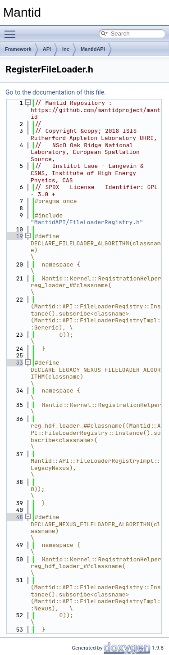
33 (14, 362)
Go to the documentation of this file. (55, 92)
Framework (18, 49)
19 (14, 236)
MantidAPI (93, 49)
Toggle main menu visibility (12, 30)
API (47, 49)
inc (65, 49)
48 (14, 517)
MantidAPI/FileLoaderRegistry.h (87, 222)
